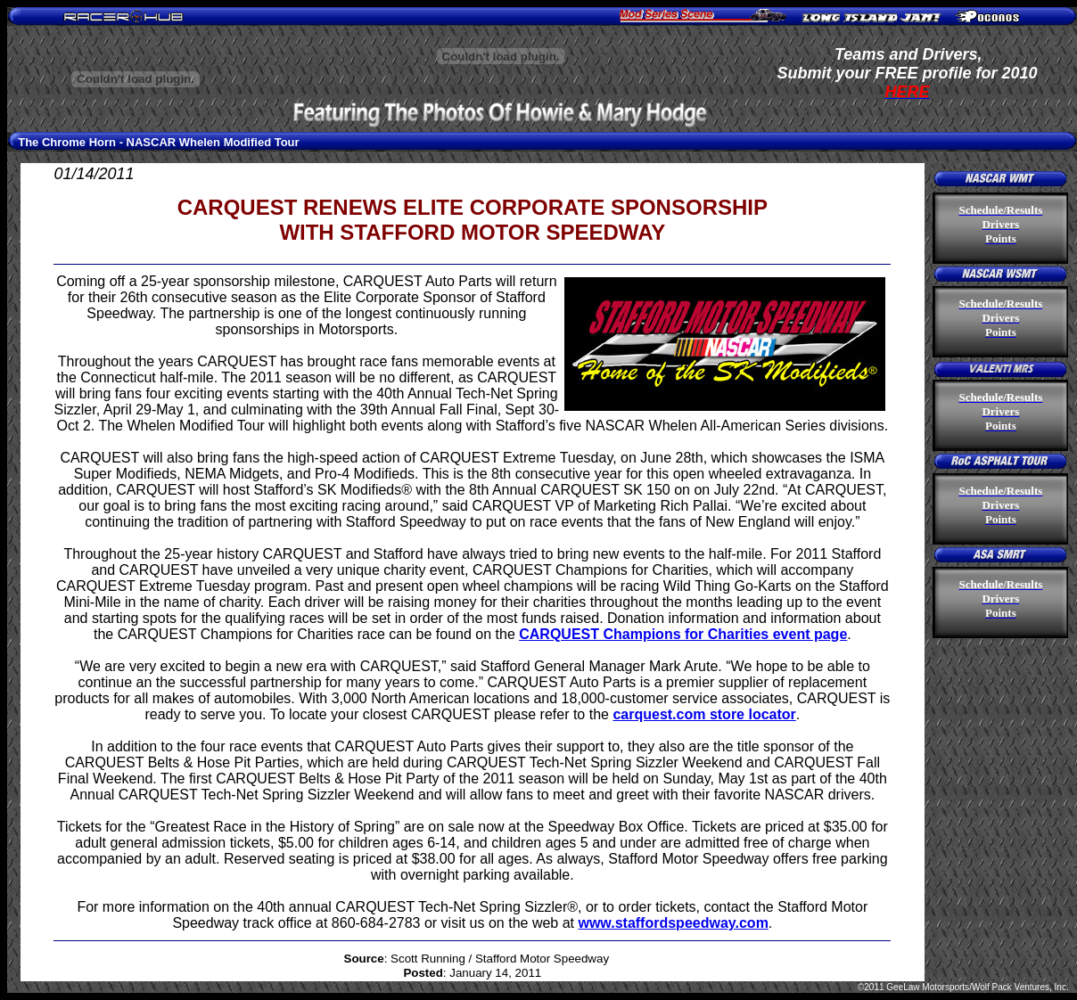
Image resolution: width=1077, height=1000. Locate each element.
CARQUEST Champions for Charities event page (683, 634)
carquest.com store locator (703, 714)
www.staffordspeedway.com (673, 922)
